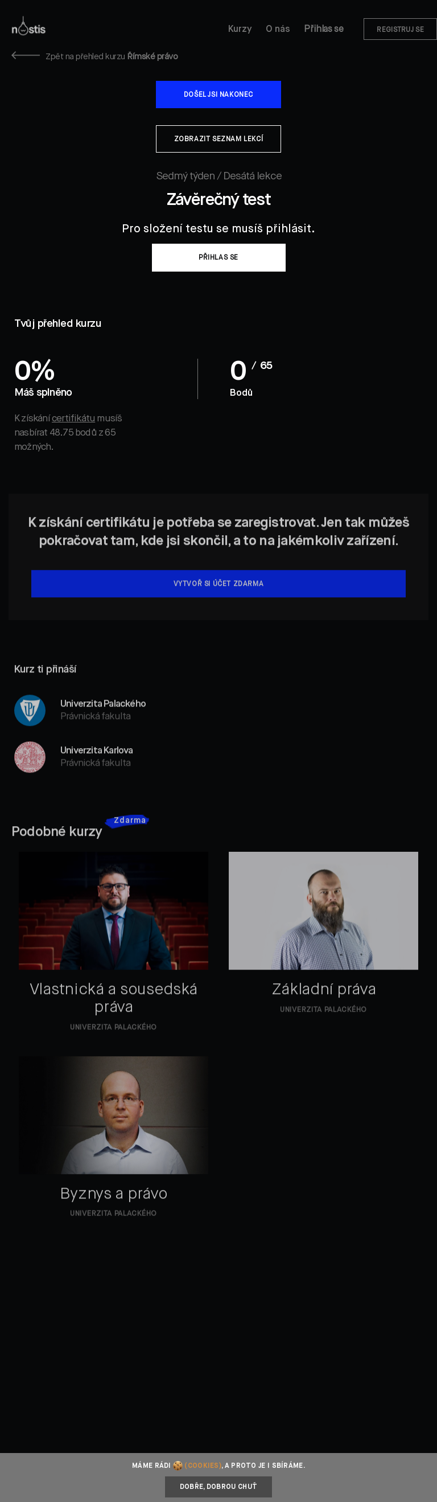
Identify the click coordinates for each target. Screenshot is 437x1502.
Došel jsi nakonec (218, 95)
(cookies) (202, 1466)
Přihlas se (323, 29)
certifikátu (73, 419)
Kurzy (240, 29)
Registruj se (400, 30)
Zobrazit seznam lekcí (218, 139)
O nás (278, 29)
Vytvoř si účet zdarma (219, 597)
